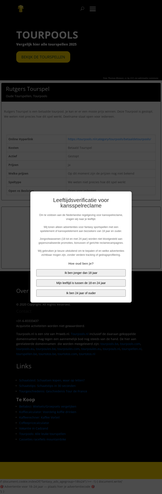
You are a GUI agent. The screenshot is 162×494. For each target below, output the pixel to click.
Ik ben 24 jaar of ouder (81, 293)
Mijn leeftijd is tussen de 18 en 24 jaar (81, 283)
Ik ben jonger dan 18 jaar (81, 273)
